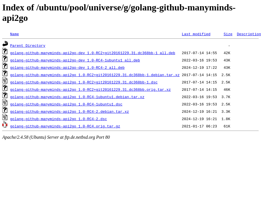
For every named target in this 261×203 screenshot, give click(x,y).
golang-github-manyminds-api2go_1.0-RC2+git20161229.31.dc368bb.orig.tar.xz (90, 89)
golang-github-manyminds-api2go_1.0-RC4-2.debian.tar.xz (69, 111)
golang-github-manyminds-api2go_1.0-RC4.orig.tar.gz (65, 126)
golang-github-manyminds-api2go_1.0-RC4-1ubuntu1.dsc (66, 104)
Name (14, 33)
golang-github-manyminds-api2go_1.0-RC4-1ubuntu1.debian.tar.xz (77, 96)
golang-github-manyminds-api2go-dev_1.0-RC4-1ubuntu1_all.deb (75, 60)
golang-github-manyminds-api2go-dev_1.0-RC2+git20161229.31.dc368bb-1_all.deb (92, 52)
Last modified (196, 33)
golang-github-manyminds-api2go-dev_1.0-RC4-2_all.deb (67, 67)
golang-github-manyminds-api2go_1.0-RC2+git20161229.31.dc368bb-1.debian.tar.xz (95, 74)
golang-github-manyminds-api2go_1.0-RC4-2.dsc (58, 118)
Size (227, 33)
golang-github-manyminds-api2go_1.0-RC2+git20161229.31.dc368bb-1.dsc (84, 82)
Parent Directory (27, 45)
